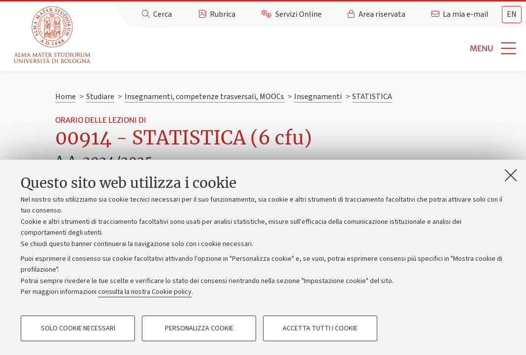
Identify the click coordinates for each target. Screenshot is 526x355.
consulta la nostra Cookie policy (145, 292)
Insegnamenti (318, 96)
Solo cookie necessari (78, 328)
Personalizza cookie (199, 328)
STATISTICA (372, 96)
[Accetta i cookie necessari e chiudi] (511, 175)
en (512, 14)
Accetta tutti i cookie (320, 328)
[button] (309, 48)
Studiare (100, 96)
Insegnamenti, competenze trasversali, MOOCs (204, 96)
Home (65, 96)
